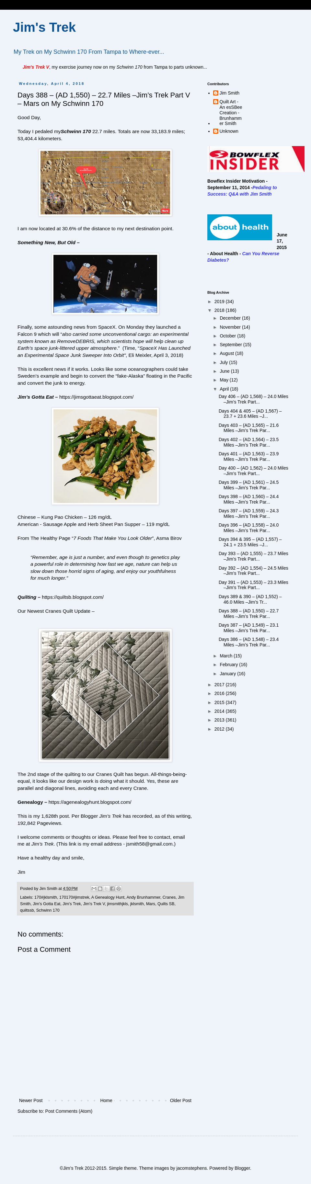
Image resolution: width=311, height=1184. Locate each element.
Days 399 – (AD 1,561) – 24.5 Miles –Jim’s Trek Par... (249, 485)
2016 (220, 693)
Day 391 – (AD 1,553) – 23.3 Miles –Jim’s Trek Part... (253, 585)
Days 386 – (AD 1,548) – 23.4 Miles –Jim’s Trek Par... (249, 642)
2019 (220, 301)
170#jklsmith (45, 897)
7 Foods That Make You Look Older (113, 538)
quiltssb (27, 910)
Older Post (180, 1100)
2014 (220, 711)
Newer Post (30, 1100)
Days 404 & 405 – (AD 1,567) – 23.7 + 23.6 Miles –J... (250, 413)
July (224, 362)
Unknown (229, 131)
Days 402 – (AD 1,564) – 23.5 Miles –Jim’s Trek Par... (249, 442)
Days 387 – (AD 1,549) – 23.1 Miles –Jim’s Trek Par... (249, 627)
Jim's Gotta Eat (46, 904)
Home (106, 1100)
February (229, 664)
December (231, 318)
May (224, 379)
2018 (220, 310)
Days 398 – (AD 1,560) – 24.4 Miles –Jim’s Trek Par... (249, 499)
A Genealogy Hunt (107, 897)
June (225, 371)
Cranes (169, 897)
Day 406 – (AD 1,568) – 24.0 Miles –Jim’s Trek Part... (253, 399)
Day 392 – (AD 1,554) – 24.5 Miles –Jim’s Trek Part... (253, 570)
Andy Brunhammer (143, 897)
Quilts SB (166, 904)
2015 (220, 702)
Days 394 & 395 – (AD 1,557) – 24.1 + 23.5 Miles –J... (250, 542)
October (228, 335)
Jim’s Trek (42, 844)
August (227, 353)
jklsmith (137, 904)
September (231, 344)
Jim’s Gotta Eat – (37, 397)
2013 (220, 720)
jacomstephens (191, 1168)
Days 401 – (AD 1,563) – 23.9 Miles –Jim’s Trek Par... (249, 456)
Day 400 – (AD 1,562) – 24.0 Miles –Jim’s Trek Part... (253, 470)
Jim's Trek (44, 27)
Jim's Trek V (94, 904)
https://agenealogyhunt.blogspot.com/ (90, 802)
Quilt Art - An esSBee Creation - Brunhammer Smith (231, 112)
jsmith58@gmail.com (149, 844)
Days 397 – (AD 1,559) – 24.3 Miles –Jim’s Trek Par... (249, 513)
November (231, 327)
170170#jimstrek (74, 897)
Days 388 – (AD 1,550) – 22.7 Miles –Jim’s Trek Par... (249, 613)
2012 (220, 729)
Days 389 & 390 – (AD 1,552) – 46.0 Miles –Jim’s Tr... (250, 599)
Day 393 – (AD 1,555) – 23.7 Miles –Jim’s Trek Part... (253, 556)
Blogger (242, 1168)
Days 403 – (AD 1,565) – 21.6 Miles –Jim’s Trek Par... (249, 428)
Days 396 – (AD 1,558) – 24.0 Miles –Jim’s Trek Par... (249, 527)
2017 (220, 684)
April (225, 389)
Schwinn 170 (76, 131)
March (227, 655)
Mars (150, 904)
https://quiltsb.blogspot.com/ (73, 597)
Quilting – (28, 597)
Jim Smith (229, 93)
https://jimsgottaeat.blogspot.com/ (96, 397)
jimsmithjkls (117, 904)
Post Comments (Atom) (68, 1111)
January (228, 673)
